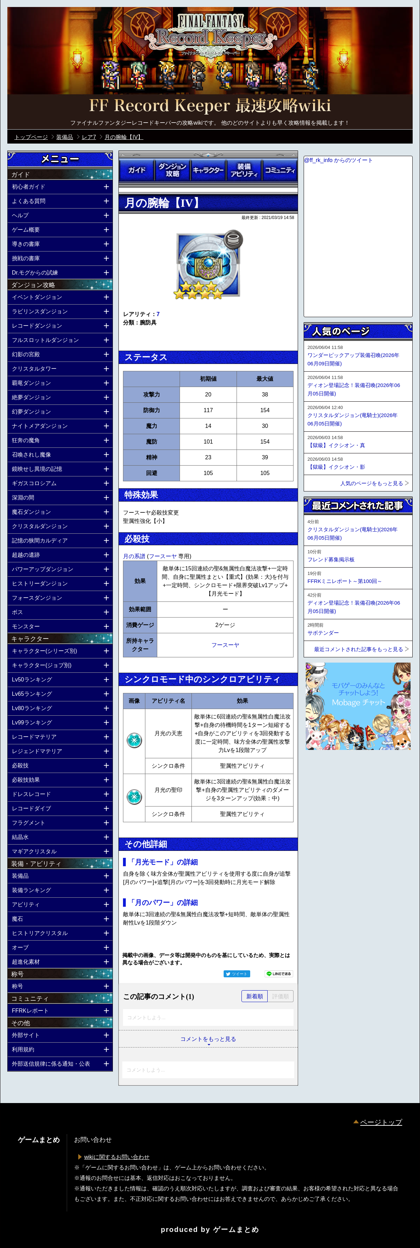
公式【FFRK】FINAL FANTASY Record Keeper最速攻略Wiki (210, 106)
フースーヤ (163, 556)
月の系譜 (135, 556)
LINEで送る (279, 973)
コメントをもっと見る (208, 1039)
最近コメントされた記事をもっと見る (358, 649)
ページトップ (381, 1122)
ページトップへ (321, 769)
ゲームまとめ (236, 1229)
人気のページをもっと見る (371, 483)
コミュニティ (280, 170)
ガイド (136, 170)
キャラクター (208, 170)
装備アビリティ (244, 170)
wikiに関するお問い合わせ (117, 1157)
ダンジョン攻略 (172, 170)
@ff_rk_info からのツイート (338, 160)
